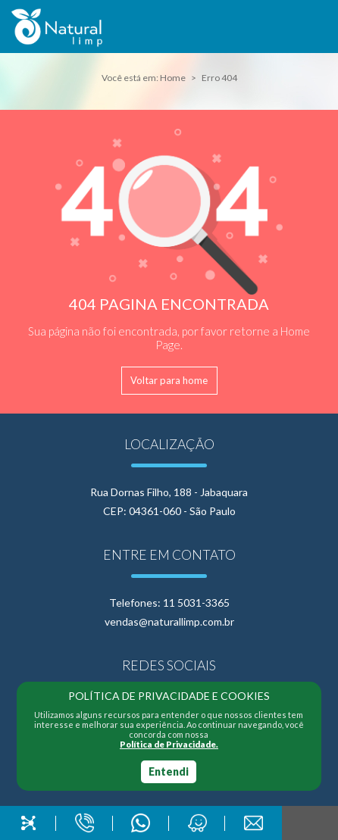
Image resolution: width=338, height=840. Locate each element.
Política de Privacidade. (169, 744)
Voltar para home (169, 380)
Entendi (169, 771)
